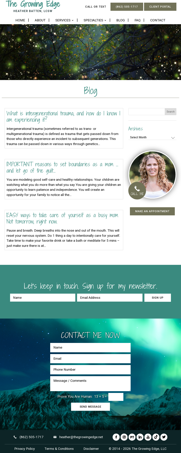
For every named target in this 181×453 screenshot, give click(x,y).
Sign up (158, 297)
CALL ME (137, 191)
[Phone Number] (90, 369)
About (40, 20)
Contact (157, 20)
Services (62, 20)
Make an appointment (152, 211)
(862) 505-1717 (127, 6)
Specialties (93, 20)
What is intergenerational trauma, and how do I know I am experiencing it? (63, 116)
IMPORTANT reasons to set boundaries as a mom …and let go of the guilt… (62, 167)
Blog (120, 20)
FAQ (138, 20)
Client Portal (160, 6)
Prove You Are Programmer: (74, 396)
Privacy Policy (24, 449)
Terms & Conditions (59, 449)
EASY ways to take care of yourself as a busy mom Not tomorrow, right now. (62, 218)
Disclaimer (91, 449)
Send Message (90, 406)
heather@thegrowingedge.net (81, 437)
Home (20, 20)
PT (132, 437)
